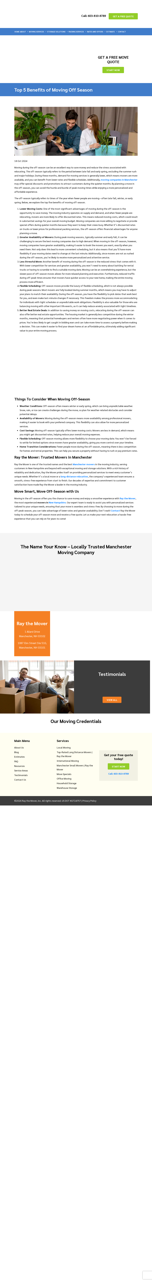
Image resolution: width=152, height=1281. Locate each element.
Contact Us (20, 779)
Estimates (19, 756)
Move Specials (64, 773)
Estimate (111, 32)
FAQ (16, 761)
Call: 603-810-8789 (92, 15)
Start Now (113, 70)
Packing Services (77, 32)
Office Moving (64, 778)
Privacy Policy (89, 800)
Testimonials (21, 775)
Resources (19, 765)
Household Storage (66, 783)
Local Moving (64, 747)
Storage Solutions (57, 32)
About (24, 32)
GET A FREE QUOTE (123, 16)
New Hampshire (57, 502)
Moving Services (38, 32)
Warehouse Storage (67, 787)
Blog (16, 752)
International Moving (68, 760)
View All (112, 699)
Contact (122, 32)
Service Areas (21, 770)
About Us (19, 747)
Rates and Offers (96, 32)
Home (17, 32)
